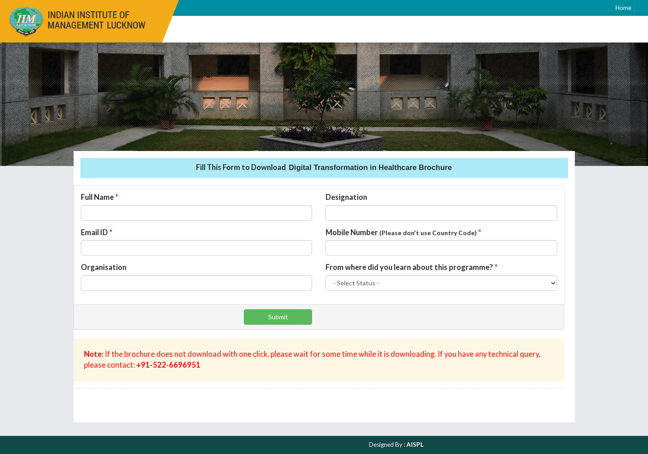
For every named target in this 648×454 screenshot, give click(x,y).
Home (623, 7)
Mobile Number (403, 232)
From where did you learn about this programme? (412, 267)
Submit (278, 317)
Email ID (96, 232)
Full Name (99, 197)
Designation (346, 197)
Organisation (103, 267)
